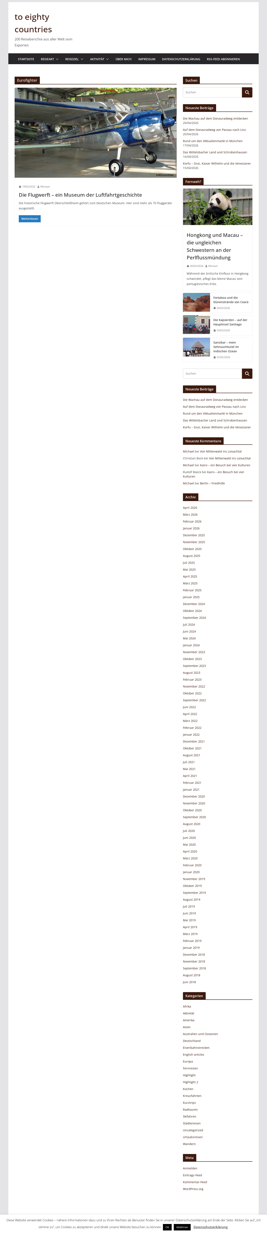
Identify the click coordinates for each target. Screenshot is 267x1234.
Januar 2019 (191, 948)
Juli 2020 (189, 831)
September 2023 (194, 666)
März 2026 (190, 514)
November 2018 (194, 961)
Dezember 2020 (194, 796)
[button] (56, 59)
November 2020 (194, 803)
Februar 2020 (192, 865)
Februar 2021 (192, 783)
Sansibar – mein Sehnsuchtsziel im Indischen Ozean (226, 346)
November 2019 (194, 879)
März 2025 (190, 583)
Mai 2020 (189, 844)
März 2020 (190, 858)
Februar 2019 (192, 941)
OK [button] (167, 1227)
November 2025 (194, 542)
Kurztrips (189, 1103)
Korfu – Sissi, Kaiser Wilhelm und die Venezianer (217, 163)
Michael (45, 186)
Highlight (189, 1075)
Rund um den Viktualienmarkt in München (213, 141)
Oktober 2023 (192, 659)
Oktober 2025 (192, 549)
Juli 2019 (189, 906)
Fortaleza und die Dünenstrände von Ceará (230, 300)
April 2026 (190, 508)
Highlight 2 (190, 1082)
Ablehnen (182, 1227)
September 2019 (194, 893)
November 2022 (194, 686)
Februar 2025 (192, 590)
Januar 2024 (191, 645)
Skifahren (189, 1116)
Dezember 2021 (194, 741)
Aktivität (97, 59)
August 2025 (191, 556)
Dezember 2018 (194, 954)
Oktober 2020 (192, 810)
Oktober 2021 (192, 748)
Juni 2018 (189, 982)
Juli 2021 (189, 762)
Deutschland (192, 1041)
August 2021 (191, 755)
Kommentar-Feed (195, 1182)
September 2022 (194, 700)
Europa (188, 1061)
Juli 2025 (189, 563)
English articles (193, 1054)
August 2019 (191, 899)
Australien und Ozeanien (200, 1034)
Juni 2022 (189, 707)
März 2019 (190, 934)
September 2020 (194, 817)
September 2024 (194, 618)
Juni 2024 (189, 631)
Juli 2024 (189, 624)
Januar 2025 (191, 597)
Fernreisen (190, 1068)
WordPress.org (193, 1189)
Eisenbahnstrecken (196, 1048)
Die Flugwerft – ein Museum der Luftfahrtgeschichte (80, 194)
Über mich (124, 59)
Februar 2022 (192, 728)
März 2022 (190, 721)
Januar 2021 (191, 789)
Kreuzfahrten (192, 1096)
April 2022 (190, 714)
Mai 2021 (189, 769)
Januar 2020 (191, 872)
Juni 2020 (189, 838)
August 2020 (191, 824)
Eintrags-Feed (192, 1175)
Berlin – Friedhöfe (212, 483)
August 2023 (191, 673)
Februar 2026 (192, 521)
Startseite (26, 59)
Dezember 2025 (194, 535)
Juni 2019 (189, 913)
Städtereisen (192, 1123)
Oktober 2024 (192, 611)
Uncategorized (193, 1130)
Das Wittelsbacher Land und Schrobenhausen (215, 152)
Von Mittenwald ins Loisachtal (221, 451)
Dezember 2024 (194, 604)
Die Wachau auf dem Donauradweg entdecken (215, 118)
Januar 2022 (191, 734)
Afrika (187, 1006)
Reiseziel (72, 59)
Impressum (146, 59)
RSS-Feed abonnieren (223, 59)
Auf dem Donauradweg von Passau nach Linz (214, 130)
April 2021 (190, 776)
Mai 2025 (189, 569)
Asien (187, 1027)
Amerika (188, 1020)
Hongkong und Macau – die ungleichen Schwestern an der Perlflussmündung (215, 246)
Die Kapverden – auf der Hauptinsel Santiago (230, 322)
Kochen (188, 1089)
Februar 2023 (192, 679)
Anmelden (190, 1168)
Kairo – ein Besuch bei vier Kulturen (225, 465)
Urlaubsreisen (193, 1137)
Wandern (189, 1144)
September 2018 (194, 968)
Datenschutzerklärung (181, 59)
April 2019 (190, 927)
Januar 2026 (191, 528)
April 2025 (190, 576)
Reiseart (47, 59)
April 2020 (190, 851)
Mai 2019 (189, 920)
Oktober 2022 (192, 693)
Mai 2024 (189, 638)
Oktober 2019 (192, 886)
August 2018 (191, 975)
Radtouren (190, 1109)
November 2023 (194, 652)
